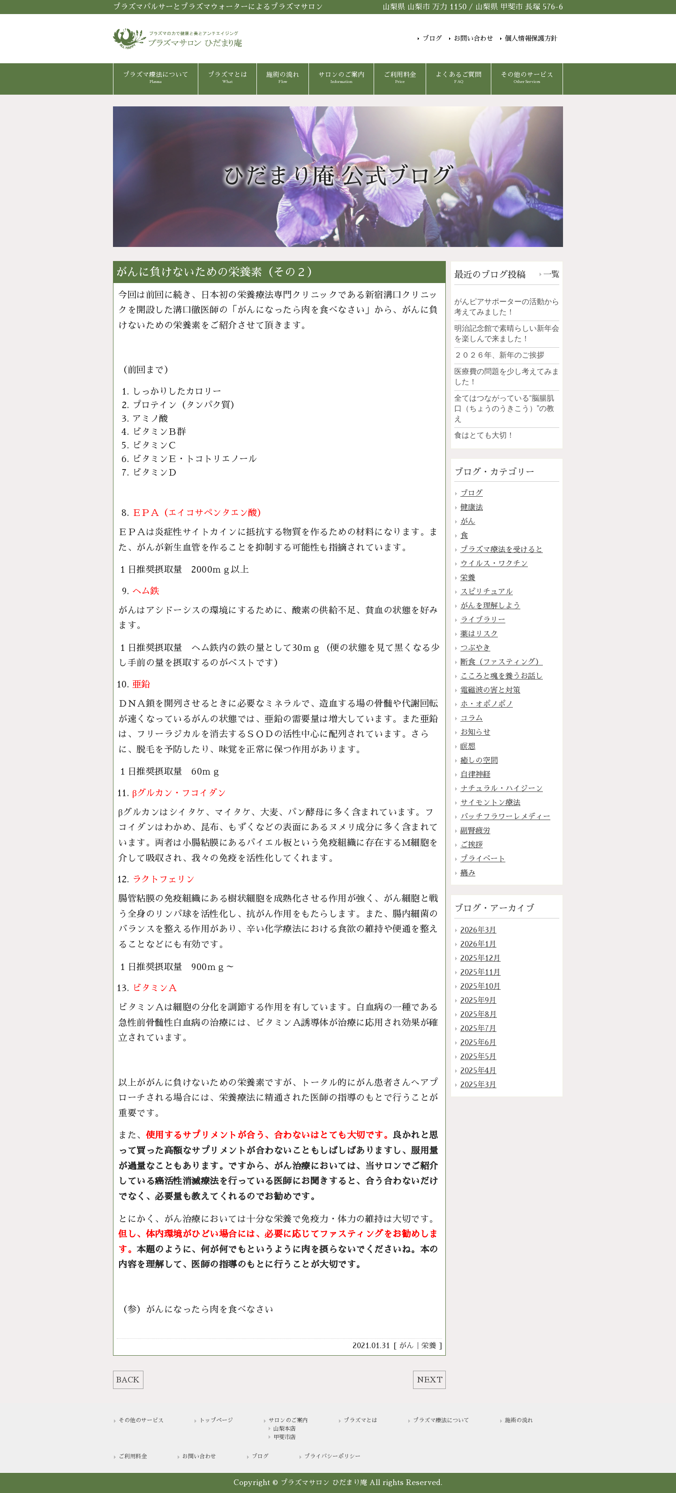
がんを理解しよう (490, 606)
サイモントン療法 (490, 802)
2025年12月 (480, 958)
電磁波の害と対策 (490, 690)
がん (406, 1346)
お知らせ (475, 732)
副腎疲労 (475, 831)
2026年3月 (478, 930)
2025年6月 (478, 1042)
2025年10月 (480, 986)
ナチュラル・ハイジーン (501, 788)
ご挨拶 (471, 845)
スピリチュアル (486, 592)
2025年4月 (478, 1071)
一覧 (551, 274)
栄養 (428, 1346)
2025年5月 (478, 1056)
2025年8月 (478, 1014)
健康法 (471, 507)
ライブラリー (482, 620)
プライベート (482, 859)
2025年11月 (480, 972)
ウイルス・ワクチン (494, 563)
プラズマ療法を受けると (501, 549)
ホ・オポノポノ (486, 704)
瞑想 (467, 746)
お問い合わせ (473, 38)
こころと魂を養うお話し (501, 676)
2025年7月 (478, 1028)
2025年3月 (478, 1085)
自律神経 (475, 774)
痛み (467, 873)
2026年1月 (478, 944)
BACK (128, 1380)
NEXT (430, 1380)
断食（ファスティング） (501, 662)
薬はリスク (479, 634)
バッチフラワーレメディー (505, 817)
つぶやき (475, 648)
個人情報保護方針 (531, 38)
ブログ (432, 38)
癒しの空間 (479, 760)
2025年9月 (478, 1000)
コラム (471, 718)
